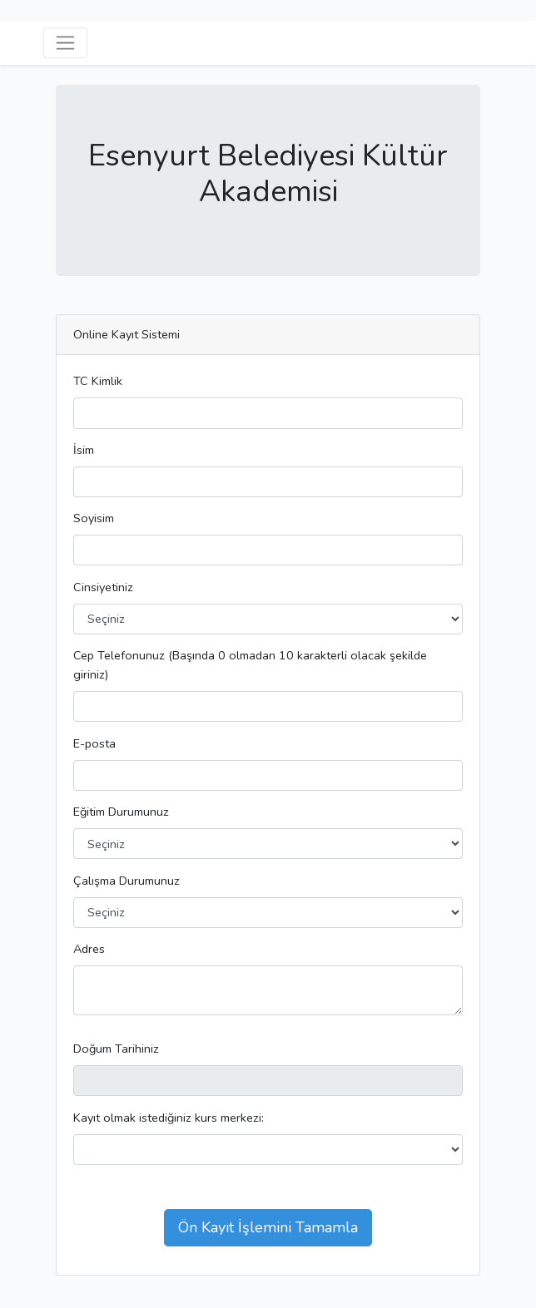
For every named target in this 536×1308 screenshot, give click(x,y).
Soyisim (93, 518)
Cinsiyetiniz (103, 587)
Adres (89, 948)
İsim (83, 450)
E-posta (94, 743)
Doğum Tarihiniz (116, 1048)
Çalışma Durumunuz (126, 880)
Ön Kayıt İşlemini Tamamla (268, 1227)
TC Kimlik (97, 381)
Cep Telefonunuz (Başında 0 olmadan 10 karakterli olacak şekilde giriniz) (250, 665)
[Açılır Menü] (65, 42)
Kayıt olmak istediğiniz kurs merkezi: (168, 1117)
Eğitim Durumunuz (121, 811)
